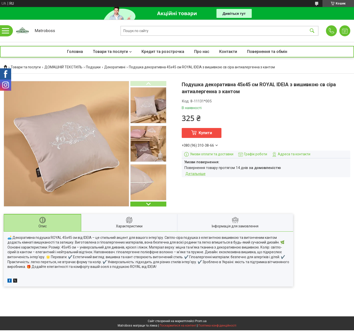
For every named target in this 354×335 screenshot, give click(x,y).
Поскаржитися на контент (178, 325)
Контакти (228, 51)
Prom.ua (201, 321)
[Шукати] (312, 31)
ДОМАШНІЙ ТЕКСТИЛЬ (63, 67)
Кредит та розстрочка (163, 51)
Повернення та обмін (267, 51)
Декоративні (114, 67)
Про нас (201, 51)
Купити (205, 132)
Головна (75, 51)
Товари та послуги (110, 51)
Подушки (93, 67)
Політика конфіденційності (217, 325)
